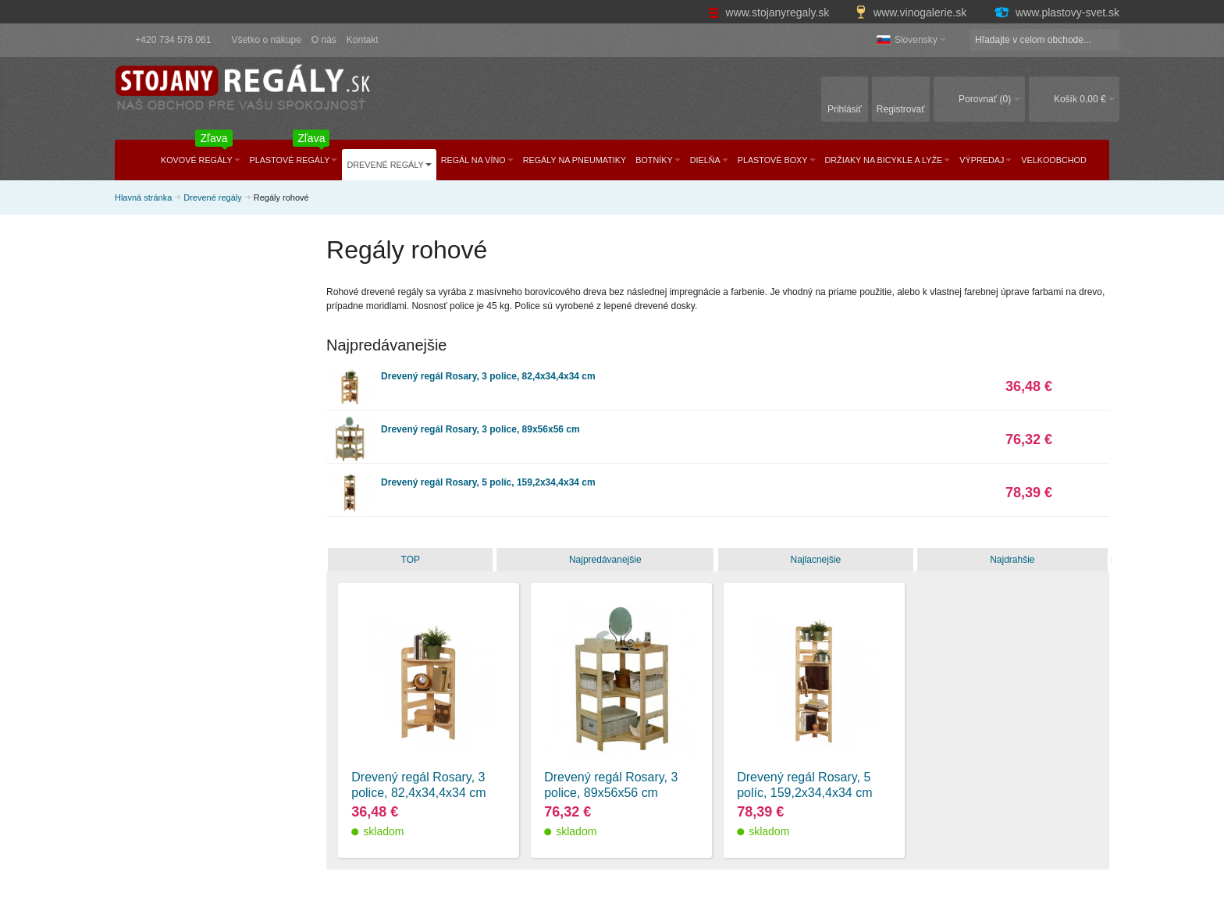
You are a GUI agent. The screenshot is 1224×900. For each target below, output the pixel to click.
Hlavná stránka (143, 197)
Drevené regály (212, 197)
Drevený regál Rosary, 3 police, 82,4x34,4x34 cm (488, 376)
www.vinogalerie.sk (913, 12)
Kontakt (363, 39)
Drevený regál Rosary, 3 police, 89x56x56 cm (480, 429)
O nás (323, 39)
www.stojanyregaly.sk (770, 12)
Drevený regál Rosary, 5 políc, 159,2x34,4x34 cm (488, 482)
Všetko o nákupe (266, 39)
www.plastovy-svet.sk (1056, 12)
